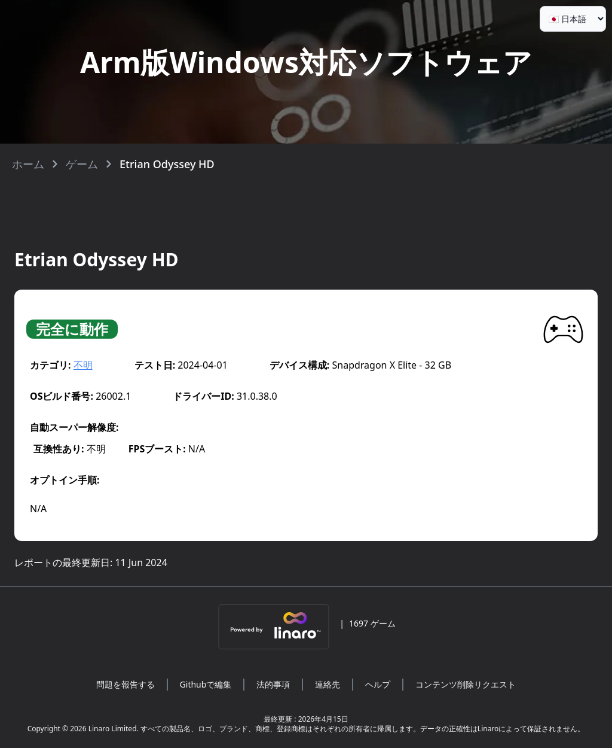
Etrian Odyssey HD (167, 164)
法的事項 (273, 684)
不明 (83, 365)
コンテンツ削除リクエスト (465, 684)
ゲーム (82, 164)
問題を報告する (125, 684)
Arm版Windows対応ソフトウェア (306, 61)
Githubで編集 (206, 684)
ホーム (28, 164)
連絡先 (327, 684)
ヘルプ (377, 684)
